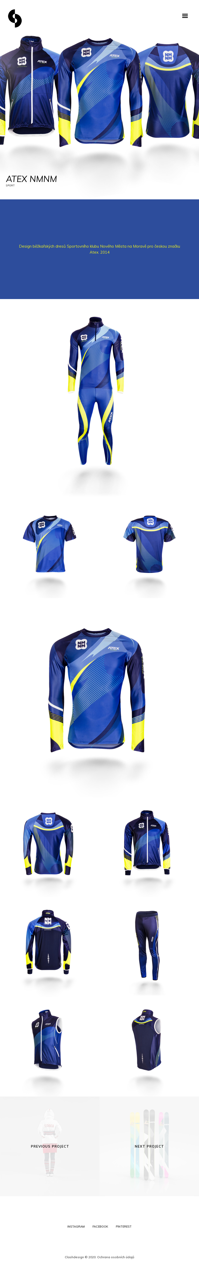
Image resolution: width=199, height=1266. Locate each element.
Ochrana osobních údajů (115, 1257)
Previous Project (50, 1146)
